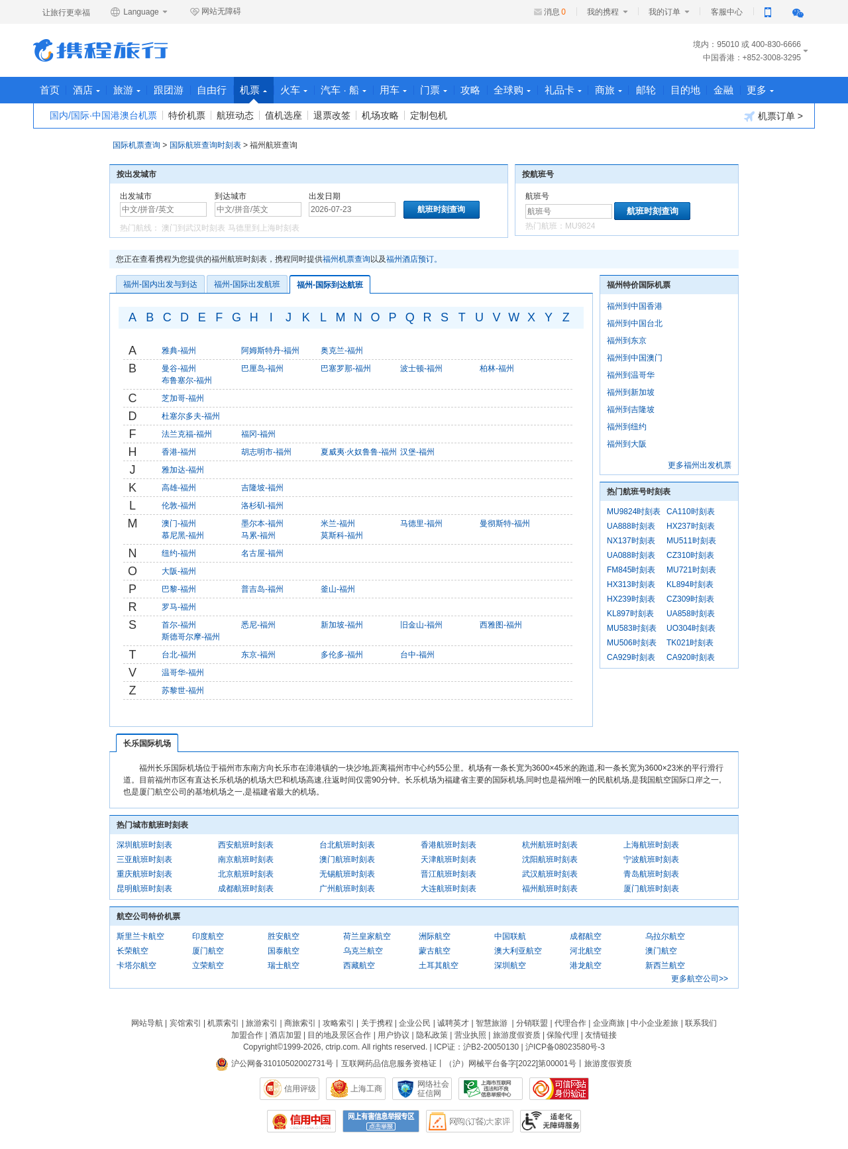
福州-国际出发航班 (247, 284)
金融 (753, 89)
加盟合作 (247, 1035)
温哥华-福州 (183, 672)
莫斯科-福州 (342, 535)
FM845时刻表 (631, 569)
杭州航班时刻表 (550, 844)
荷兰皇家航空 (367, 936)
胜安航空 (283, 936)
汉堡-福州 (417, 452)
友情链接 (601, 1035)
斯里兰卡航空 (140, 936)
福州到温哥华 (631, 375)
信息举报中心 (490, 1088)
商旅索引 (300, 1023)
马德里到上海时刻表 (263, 228)
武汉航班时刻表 (550, 874)
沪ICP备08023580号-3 (565, 1047)
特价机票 (186, 115)
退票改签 (331, 115)
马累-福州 (258, 535)
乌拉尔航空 (665, 936)
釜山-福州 (338, 589)
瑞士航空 (283, 965)
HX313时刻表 (631, 584)
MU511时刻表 (691, 540)
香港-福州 (179, 452)
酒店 (89, 89)
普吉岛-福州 (262, 589)
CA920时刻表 (690, 657)
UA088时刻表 (631, 555)
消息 (555, 12)
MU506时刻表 (632, 642)
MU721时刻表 (691, 569)
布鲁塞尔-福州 (187, 380)
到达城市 (230, 196)
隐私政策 (432, 1035)
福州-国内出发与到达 (160, 284)
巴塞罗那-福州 (346, 368)
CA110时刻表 (690, 511)
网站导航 (147, 1023)
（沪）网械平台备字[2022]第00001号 (510, 1063)
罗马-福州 (179, 607)
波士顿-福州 (421, 368)
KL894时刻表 (690, 584)
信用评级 (300, 1088)
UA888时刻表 (631, 526)
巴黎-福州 (179, 589)
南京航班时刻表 (246, 859)
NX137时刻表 (631, 540)
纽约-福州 (179, 553)
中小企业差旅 (654, 1023)
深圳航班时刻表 (144, 844)
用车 (409, 89)
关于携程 (377, 1023)
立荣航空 (208, 965)
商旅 (634, 89)
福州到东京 (627, 340)
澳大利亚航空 (518, 951)
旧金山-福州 (421, 624)
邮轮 (673, 89)
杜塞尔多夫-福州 (191, 416)
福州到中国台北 (634, 323)
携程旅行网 (100, 50)
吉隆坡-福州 (262, 487)
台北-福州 (179, 654)
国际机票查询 (136, 145)
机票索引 (223, 1023)
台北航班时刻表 (347, 844)
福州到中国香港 (634, 306)
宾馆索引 (185, 1023)
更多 (792, 89)
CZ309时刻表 (690, 599)
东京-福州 (258, 654)
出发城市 (136, 196)
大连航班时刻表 (448, 888)
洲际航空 (434, 936)
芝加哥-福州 (183, 398)
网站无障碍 (215, 12)
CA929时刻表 (631, 657)
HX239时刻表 (631, 599)
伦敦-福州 (179, 505)
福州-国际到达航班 (330, 285)
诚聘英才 (453, 1023)
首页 (50, 89)
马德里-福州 (421, 523)
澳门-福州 (179, 523)
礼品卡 (587, 89)
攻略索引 (338, 1023)
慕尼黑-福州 (183, 535)
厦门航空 (208, 951)
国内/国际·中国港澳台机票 (103, 115)
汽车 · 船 (358, 89)
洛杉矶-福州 (262, 505)
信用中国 (301, 1121)
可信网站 (559, 1088)
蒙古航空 (434, 951)
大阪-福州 (179, 571)
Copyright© (263, 1047)
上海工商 (366, 1088)
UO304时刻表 (691, 628)
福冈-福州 (258, 434)
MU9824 (580, 226)
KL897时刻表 (630, 613)
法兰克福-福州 (187, 434)
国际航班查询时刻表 (205, 145)
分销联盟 (532, 1023)
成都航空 (586, 936)
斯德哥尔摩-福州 (191, 636)
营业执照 (470, 1035)
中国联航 (510, 936)
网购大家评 (469, 1121)
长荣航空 (132, 951)
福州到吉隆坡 (631, 409)
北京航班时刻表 (246, 874)
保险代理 (562, 1035)
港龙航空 (586, 965)
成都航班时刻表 (246, 888)
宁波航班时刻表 (651, 859)
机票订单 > (773, 116)
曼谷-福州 (179, 368)
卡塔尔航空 (136, 965)
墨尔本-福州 (262, 523)
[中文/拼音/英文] (163, 209)
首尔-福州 (179, 624)
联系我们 (701, 1023)
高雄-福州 (179, 487)
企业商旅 (609, 1023)
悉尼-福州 (258, 624)
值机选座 (283, 115)
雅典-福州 (179, 350)
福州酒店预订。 (414, 259)
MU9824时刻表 (634, 511)
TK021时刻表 (690, 642)
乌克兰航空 (363, 951)
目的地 (713, 89)
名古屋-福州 (262, 553)
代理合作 (570, 1023)
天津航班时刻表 (448, 859)
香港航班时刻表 (448, 844)
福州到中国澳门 (634, 357)
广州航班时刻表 (347, 888)
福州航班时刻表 (550, 888)
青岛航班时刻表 (651, 874)
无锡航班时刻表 (347, 874)
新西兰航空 (665, 965)
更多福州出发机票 (699, 465)
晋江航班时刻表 (448, 874)
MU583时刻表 (632, 628)
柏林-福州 (497, 368)
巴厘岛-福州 (262, 368)
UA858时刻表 (690, 613)
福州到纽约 (627, 426)
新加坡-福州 (342, 624)
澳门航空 (661, 951)
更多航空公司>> (699, 978)
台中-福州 (417, 654)
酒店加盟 (285, 1035)
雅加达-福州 (183, 469)
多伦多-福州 (342, 654)
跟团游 (175, 89)
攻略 (491, 89)
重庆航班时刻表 (144, 874)
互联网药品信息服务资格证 (389, 1063)
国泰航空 (283, 951)
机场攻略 (380, 115)
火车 (306, 89)
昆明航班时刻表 (144, 888)
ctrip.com (341, 1047)
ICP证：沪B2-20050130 (476, 1047)
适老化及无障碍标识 (550, 1121)
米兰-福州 (338, 523)
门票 (452, 89)
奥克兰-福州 (342, 350)
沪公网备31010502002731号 (274, 1063)
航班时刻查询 (652, 211)
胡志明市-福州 (266, 452)
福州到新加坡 (631, 392)
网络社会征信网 (433, 1088)
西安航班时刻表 (246, 844)
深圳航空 (510, 965)
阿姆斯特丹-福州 (270, 350)
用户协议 (393, 1035)
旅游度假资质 (517, 1035)
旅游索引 (262, 1023)
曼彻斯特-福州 (505, 523)
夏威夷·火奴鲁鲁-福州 (359, 452)
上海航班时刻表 (651, 844)
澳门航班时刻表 (347, 859)
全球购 (534, 89)
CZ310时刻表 (690, 555)
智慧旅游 (491, 1023)
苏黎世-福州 (183, 690)
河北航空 (586, 951)
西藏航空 (359, 965)
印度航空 (208, 936)
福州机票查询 (346, 259)
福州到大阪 (627, 444)
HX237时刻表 (690, 526)
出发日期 (325, 196)
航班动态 (235, 115)
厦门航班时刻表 (651, 888)
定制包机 (428, 115)
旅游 (131, 89)
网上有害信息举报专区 (381, 1121)
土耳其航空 (438, 965)
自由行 (220, 89)
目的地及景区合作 (339, 1035)
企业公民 (415, 1023)
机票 (264, 93)
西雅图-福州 (501, 624)
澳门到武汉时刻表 (193, 228)
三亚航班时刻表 (144, 859)
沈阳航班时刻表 (550, 859)
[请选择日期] (352, 209)
